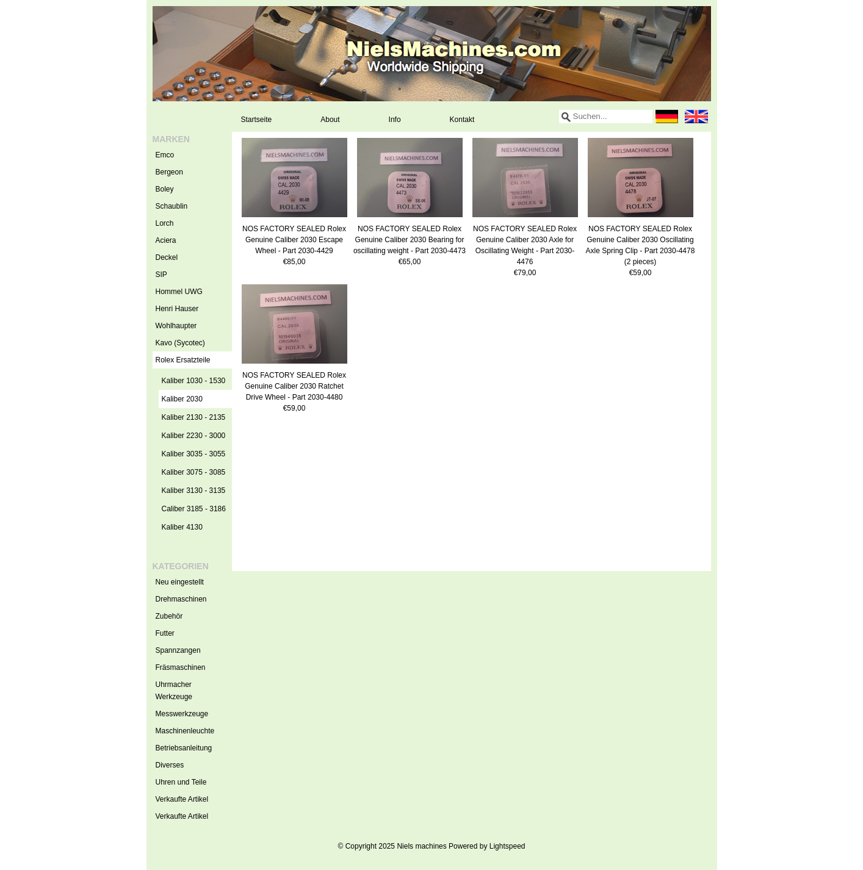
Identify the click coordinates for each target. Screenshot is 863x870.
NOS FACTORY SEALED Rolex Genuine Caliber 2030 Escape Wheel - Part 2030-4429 (294, 240)
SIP (161, 274)
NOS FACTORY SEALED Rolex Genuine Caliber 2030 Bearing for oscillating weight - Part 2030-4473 (409, 240)
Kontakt (462, 119)
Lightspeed (507, 846)
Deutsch (667, 116)
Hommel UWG (179, 291)
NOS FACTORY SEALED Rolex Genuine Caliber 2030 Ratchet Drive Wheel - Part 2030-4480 (294, 386)
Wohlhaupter (176, 326)
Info (395, 119)
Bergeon (169, 172)
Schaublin (172, 206)
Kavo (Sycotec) (180, 343)
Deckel (167, 257)
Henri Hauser (177, 308)
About (329, 119)
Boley (165, 189)
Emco (165, 155)
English (696, 116)
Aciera (166, 240)
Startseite (256, 119)
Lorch (165, 223)
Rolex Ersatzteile (194, 359)
